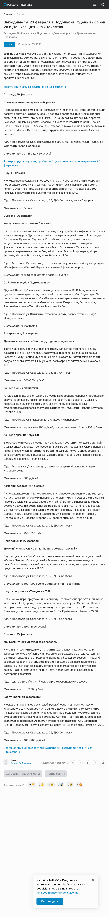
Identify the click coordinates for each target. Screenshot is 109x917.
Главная (8, 14)
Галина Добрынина (21, 763)
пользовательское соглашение (57, 892)
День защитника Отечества (22, 773)
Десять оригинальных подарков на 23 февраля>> (35, 86)
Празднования (55, 773)
